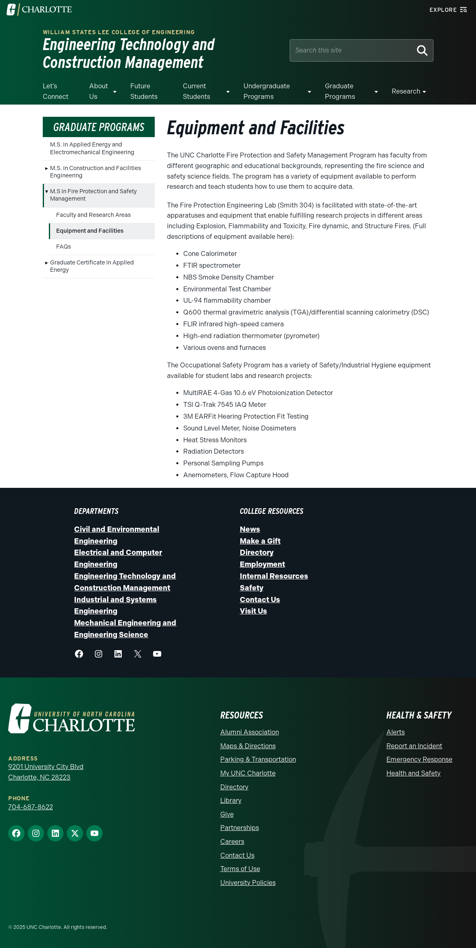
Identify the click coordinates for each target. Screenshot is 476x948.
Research (406, 91)
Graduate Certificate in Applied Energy (92, 266)
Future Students (144, 91)
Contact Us (260, 599)
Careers (232, 841)
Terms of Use (240, 869)
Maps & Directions (248, 746)
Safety (251, 587)
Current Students (196, 91)
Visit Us (253, 611)
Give (227, 814)
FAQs (63, 246)
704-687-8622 (30, 807)
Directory (257, 552)
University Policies (248, 883)
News (250, 529)
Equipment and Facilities (89, 230)
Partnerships (239, 828)
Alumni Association (249, 732)
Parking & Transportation (258, 759)
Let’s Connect (55, 91)
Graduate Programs (340, 91)
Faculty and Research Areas (93, 215)
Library (230, 800)
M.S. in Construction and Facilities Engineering (95, 172)
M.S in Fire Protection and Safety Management (93, 195)
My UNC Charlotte (248, 773)
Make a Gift (260, 541)
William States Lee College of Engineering (119, 32)
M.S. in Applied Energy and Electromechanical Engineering (92, 148)
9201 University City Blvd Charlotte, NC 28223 (45, 772)
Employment (262, 564)
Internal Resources (274, 576)
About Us (98, 91)
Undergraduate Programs (266, 91)
